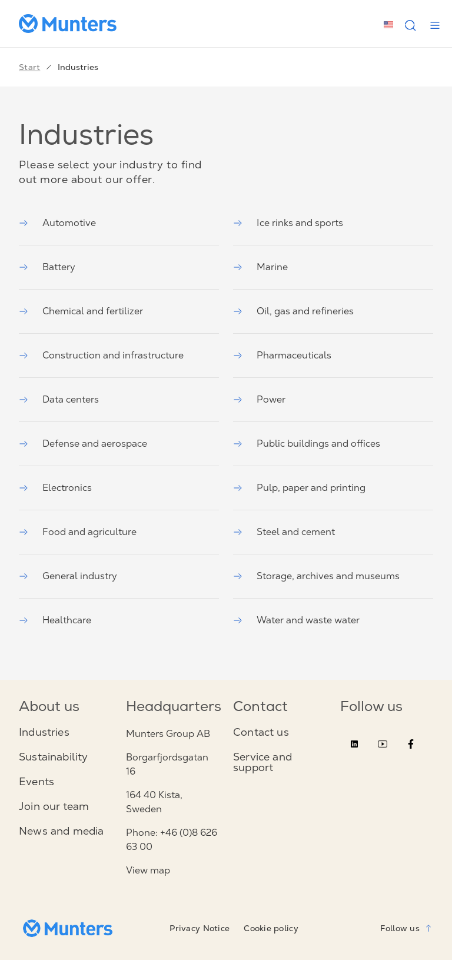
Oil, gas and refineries (293, 311)
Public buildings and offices (306, 443)
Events (36, 781)
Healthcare (55, 620)
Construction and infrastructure (101, 355)
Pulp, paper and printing (299, 487)
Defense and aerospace (83, 443)
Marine (260, 267)
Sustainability (53, 757)
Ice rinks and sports (288, 222)
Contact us (261, 732)
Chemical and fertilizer (81, 311)
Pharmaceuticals (282, 355)
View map (148, 870)
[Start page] (72, 23)
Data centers (59, 399)
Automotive (57, 222)
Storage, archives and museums (316, 576)
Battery (47, 267)
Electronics (55, 487)
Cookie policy (271, 928)
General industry (68, 576)
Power (259, 399)
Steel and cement (284, 531)
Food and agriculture (78, 531)
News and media (61, 831)
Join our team (54, 806)
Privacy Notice (200, 928)
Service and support (262, 762)
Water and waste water (296, 620)
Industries (44, 732)
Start (29, 67)
